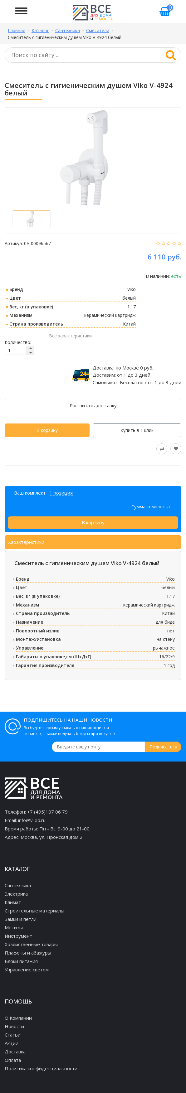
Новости (14, 1026)
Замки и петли (21, 919)
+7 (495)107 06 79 (47, 812)
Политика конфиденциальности (41, 1068)
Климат (13, 902)
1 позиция (61, 493)
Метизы (14, 927)
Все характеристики (70, 336)
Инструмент (18, 936)
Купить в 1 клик (137, 430)
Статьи (13, 1035)
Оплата (13, 1060)
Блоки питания (21, 961)
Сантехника (18, 885)
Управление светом (27, 969)
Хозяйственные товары (31, 944)
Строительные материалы (34, 910)
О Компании (18, 1018)
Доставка (15, 1051)
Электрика (16, 894)
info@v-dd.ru (32, 820)
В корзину (47, 430)
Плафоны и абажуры (28, 953)
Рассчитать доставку (93, 405)
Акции (11, 1043)
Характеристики (26, 542)
